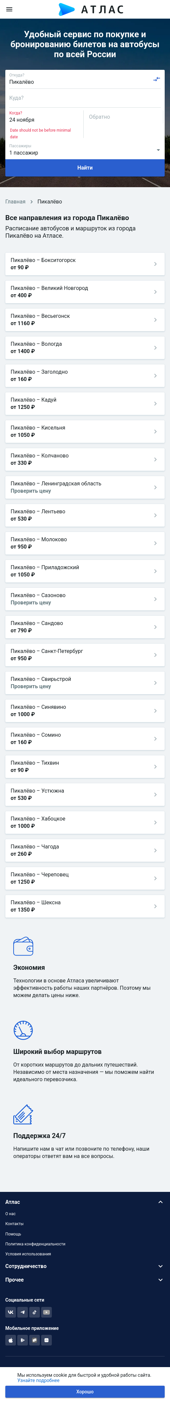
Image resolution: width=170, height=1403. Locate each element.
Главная (15, 201)
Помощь (13, 1234)
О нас (10, 1214)
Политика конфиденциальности (35, 1244)
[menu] (9, 9)
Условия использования (28, 1254)
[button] (85, 1202)
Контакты (14, 1223)
